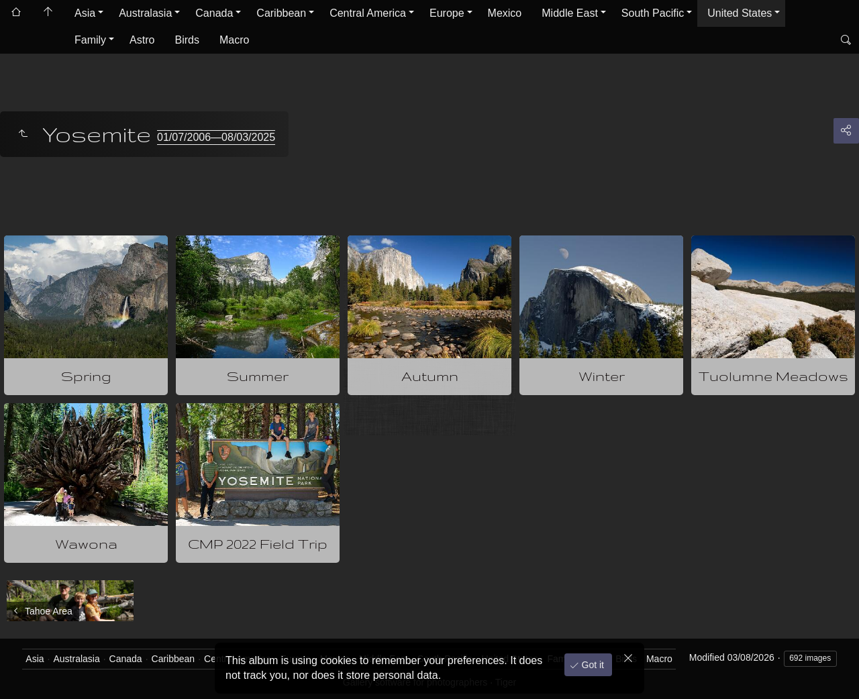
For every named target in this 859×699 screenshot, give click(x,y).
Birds (186, 40)
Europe (447, 13)
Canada (214, 13)
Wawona (86, 543)
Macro (234, 40)
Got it (591, 664)
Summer (258, 376)
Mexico (505, 13)
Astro (142, 40)
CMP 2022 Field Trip (257, 543)
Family (90, 40)
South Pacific (652, 13)
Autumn (429, 376)
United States (739, 13)
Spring (86, 376)
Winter (601, 376)
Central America (368, 13)
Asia (84, 13)
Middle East (570, 13)
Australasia (145, 13)
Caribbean (281, 13)
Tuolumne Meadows (773, 376)
